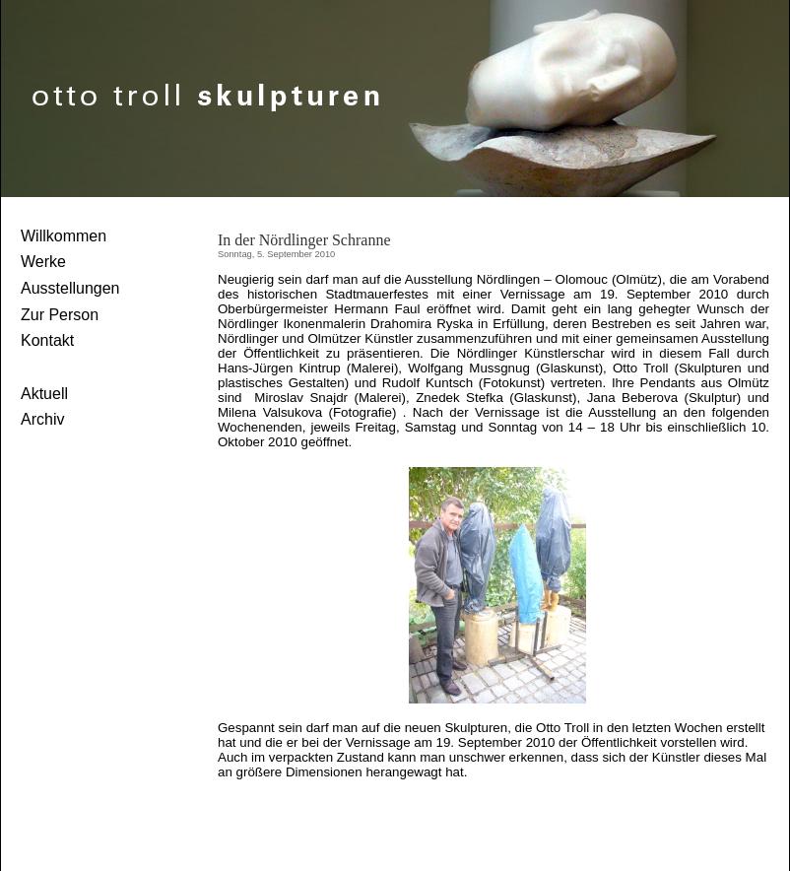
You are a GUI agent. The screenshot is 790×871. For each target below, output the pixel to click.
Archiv (42, 419)
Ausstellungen (70, 288)
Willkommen (63, 236)
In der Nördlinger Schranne (304, 240)
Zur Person (60, 314)
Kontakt (47, 340)
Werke (43, 261)
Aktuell (44, 393)
